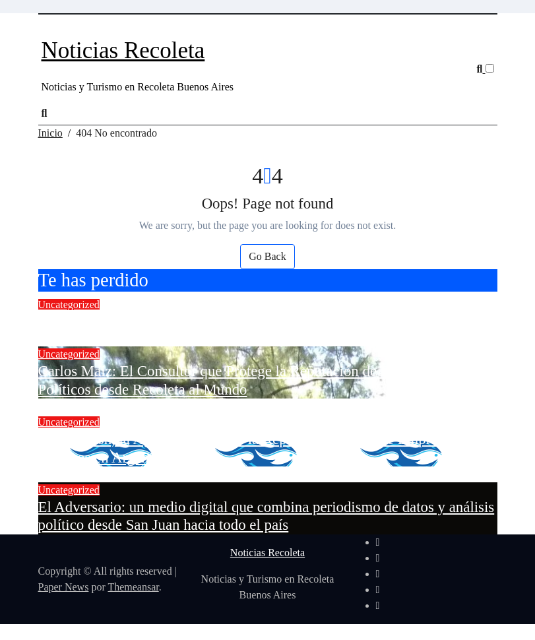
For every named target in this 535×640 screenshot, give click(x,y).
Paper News (63, 586)
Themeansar (133, 586)
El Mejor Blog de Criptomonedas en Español (173, 321)
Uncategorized (69, 304)
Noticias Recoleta (123, 50)
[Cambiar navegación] (50, 29)
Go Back (267, 256)
